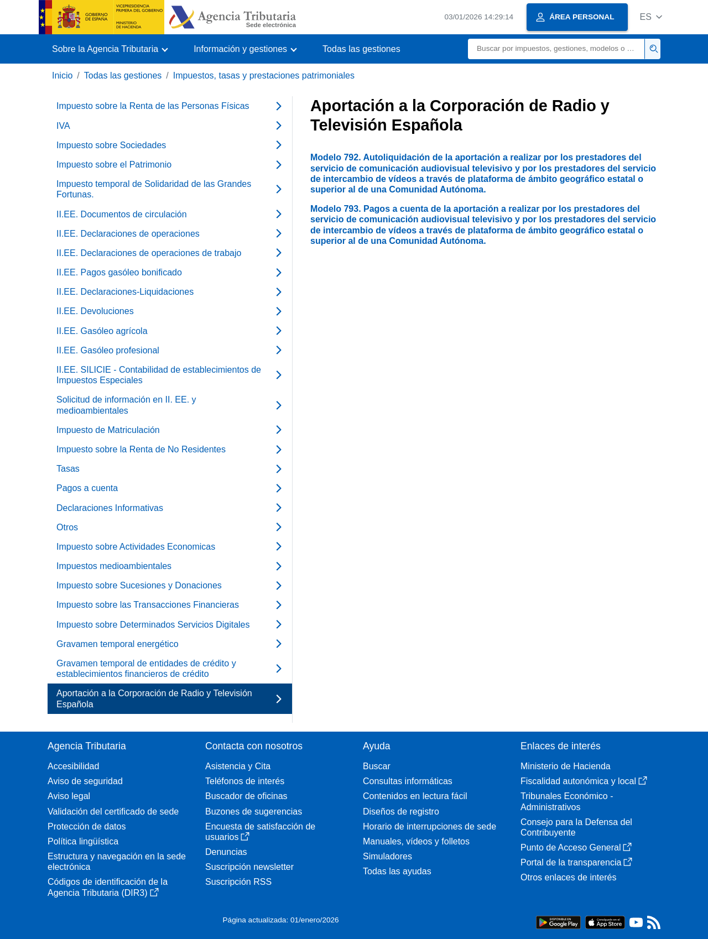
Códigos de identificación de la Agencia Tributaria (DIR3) (108, 887)
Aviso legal (69, 796)
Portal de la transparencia (576, 862)
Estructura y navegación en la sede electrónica (117, 862)
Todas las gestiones (361, 49)
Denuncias (226, 852)
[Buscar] (556, 49)
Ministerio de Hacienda (565, 766)
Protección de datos (87, 826)
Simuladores (387, 856)
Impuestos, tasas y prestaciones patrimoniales (264, 75)
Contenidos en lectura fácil (415, 796)
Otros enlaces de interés (568, 877)
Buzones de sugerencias (253, 811)
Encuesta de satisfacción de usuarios (260, 832)
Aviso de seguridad (85, 781)
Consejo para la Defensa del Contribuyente (576, 827)
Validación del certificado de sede (113, 811)
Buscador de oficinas (246, 796)
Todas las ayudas (397, 871)
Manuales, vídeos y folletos (416, 841)
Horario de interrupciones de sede (429, 826)
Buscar (377, 766)
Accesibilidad (73, 766)
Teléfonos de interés (244, 781)
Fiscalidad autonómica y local (583, 781)
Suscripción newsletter (249, 867)
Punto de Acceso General (576, 847)
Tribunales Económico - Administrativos (566, 801)
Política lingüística (83, 841)
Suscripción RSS (238, 881)
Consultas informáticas (407, 781)
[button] (650, 16)
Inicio (62, 75)
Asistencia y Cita (237, 766)
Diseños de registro (401, 811)
